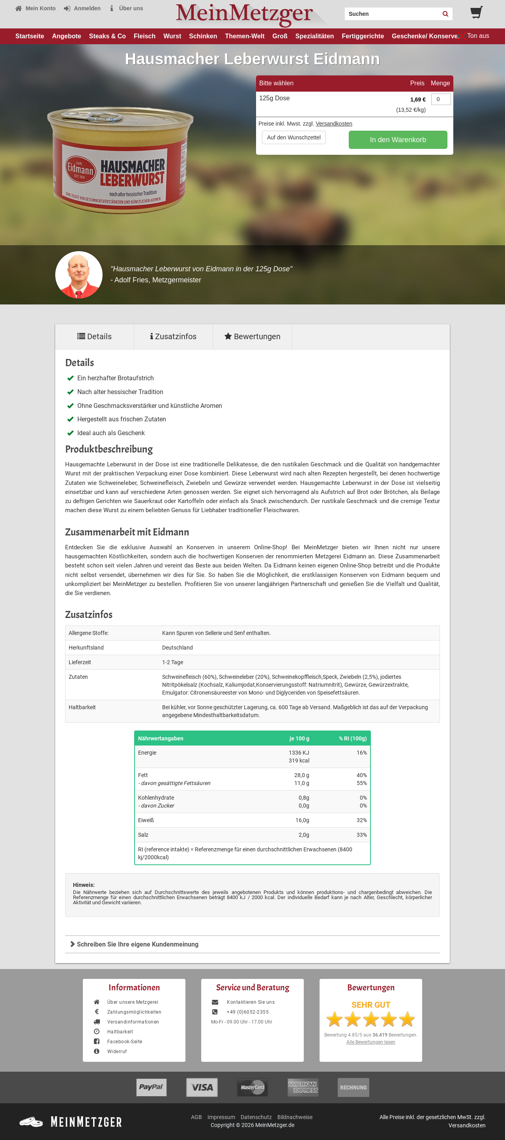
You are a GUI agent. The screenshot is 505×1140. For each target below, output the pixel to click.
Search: (340, 11)
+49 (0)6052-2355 (240, 1012)
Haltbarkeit (113, 1032)
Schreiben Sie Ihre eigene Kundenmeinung (133, 944)
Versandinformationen (126, 1022)
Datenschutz (256, 1117)
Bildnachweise (294, 1117)
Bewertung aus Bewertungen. (370, 1035)
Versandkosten (334, 123)
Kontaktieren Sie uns (243, 1002)
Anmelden (82, 8)
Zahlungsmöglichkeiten (127, 1012)
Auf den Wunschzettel (294, 137)
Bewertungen (252, 336)
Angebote (66, 36)
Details (94, 336)
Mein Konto (35, 8)
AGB (196, 1117)
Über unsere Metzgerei (125, 1002)
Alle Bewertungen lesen (370, 1042)
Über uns (125, 8)
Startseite (29, 36)
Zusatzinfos (173, 336)
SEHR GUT (371, 1005)
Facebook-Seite (117, 1041)
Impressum (221, 1117)
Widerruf (110, 1051)
